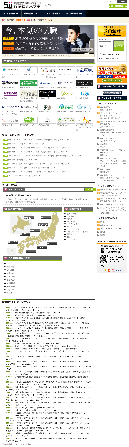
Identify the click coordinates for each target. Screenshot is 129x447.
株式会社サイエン (83, 112)
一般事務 (70, 216)
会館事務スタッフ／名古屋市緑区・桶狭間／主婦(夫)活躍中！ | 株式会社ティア (38, 172)
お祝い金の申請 (53, 13)
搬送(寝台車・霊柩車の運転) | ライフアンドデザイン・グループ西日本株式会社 (38, 164)
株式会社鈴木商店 (64, 88)
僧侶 (69, 237)
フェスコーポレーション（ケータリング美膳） (84, 127)
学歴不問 (10, 263)
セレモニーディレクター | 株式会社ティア (24, 176)
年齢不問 (10, 267)
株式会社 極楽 (44, 125)
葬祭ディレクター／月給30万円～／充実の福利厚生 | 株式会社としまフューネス (39, 140)
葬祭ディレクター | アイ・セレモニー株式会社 (26, 144)
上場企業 (10, 290)
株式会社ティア (8, 98)
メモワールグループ (65, 74)
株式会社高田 (7, 125)
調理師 (69, 234)
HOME (122, 1)
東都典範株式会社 (8, 88)
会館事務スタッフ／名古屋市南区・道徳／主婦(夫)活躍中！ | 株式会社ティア (37, 152)
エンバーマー (72, 239)
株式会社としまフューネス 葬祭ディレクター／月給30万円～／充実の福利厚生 (113, 210)
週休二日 (10, 270)
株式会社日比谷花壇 (65, 112)
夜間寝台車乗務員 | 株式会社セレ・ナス (23, 160)
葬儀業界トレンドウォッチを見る (18, 444)
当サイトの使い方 (11, 13)
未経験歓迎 (11, 283)
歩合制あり (11, 273)
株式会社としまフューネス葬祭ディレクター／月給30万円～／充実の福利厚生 (113, 177)
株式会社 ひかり (63, 125)
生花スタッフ (72, 221)
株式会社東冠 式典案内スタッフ (112, 204)
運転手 (69, 219)
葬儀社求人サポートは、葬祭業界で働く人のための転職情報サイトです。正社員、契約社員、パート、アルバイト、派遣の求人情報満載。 (27, 4)
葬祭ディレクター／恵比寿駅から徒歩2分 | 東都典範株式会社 (31, 168)
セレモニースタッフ (75, 229)
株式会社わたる (26, 112)
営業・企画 (71, 214)
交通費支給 (11, 280)
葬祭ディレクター (74, 224)
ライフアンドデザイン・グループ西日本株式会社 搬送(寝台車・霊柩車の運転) (40, 56)
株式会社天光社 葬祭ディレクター (113, 190)
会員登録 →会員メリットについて (112, 31)
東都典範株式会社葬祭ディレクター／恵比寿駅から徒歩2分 (113, 132)
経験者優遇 (11, 286)
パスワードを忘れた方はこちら (113, 59)
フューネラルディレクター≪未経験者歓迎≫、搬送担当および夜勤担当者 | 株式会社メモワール (45, 156)
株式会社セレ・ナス (46, 88)
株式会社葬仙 (44, 112)
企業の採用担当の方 (118, 6)
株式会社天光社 (82, 98)
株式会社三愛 (44, 98)
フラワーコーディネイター (77, 232)
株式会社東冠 (25, 88)
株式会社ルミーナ (64, 98)
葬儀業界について (32, 13)
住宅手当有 (11, 277)
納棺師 (69, 227)
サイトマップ (111, 1)
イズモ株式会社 (82, 88)
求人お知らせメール (75, 13)
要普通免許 (11, 293)
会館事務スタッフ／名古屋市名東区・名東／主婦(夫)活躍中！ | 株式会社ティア (38, 148)
